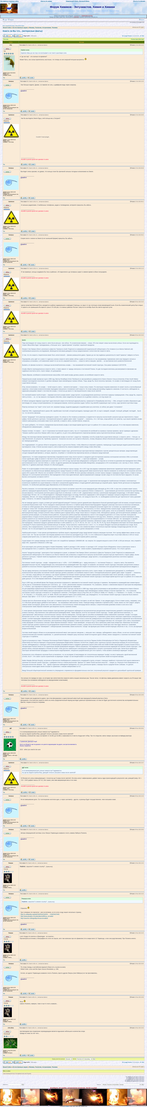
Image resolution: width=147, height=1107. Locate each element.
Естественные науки (20, 27)
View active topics (19, 25)
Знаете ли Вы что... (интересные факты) (22, 31)
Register (11, 19)
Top (4, 77)
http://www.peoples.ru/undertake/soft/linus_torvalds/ (37, 916)
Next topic (141, 39)
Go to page (124, 35)
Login (5, 19)
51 (140, 35)
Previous (130, 35)
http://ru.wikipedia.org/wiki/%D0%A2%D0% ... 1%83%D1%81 (40, 914)
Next (143, 35)
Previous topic (134, 39)
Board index (7, 27)
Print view (5, 39)
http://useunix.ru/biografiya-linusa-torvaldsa (34, 918)
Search (141, 19)
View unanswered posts (8, 25)
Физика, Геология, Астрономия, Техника (43, 27)
